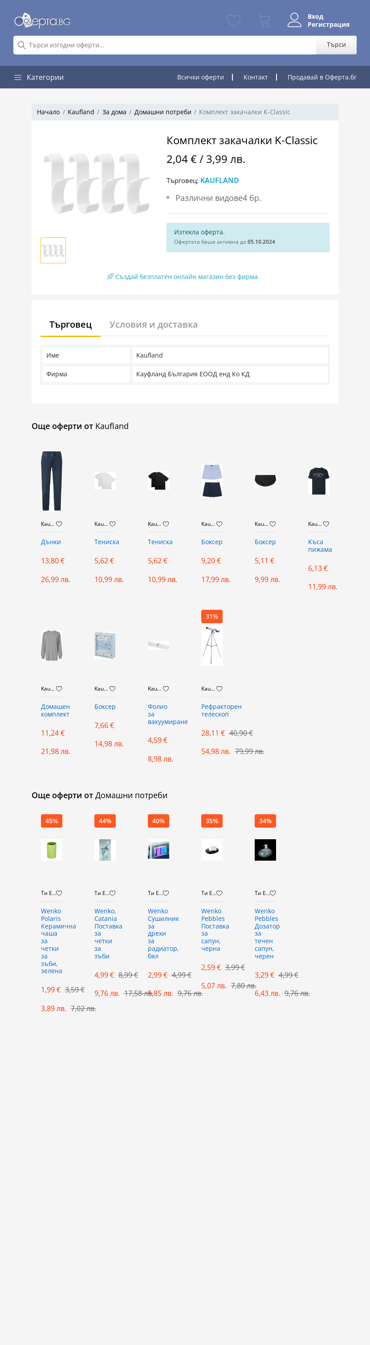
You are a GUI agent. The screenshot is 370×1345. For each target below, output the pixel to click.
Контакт (256, 77)
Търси (336, 44)
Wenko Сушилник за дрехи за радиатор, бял (158, 934)
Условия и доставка (154, 324)
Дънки (51, 542)
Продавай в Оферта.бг (322, 77)
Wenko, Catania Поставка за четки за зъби (105, 934)
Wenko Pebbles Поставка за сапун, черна (212, 930)
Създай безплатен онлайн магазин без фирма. (183, 276)
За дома (114, 112)
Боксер (212, 542)
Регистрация (329, 25)
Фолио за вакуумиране (158, 714)
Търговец (70, 324)
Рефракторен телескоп (212, 710)
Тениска (105, 542)
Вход (315, 16)
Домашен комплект (51, 710)
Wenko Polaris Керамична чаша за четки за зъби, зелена (51, 941)
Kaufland (81, 112)
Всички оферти (200, 77)
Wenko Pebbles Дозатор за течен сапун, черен (265, 934)
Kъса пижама (318, 546)
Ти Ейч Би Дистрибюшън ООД (48, 893)
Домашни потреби (162, 112)
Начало (48, 112)
